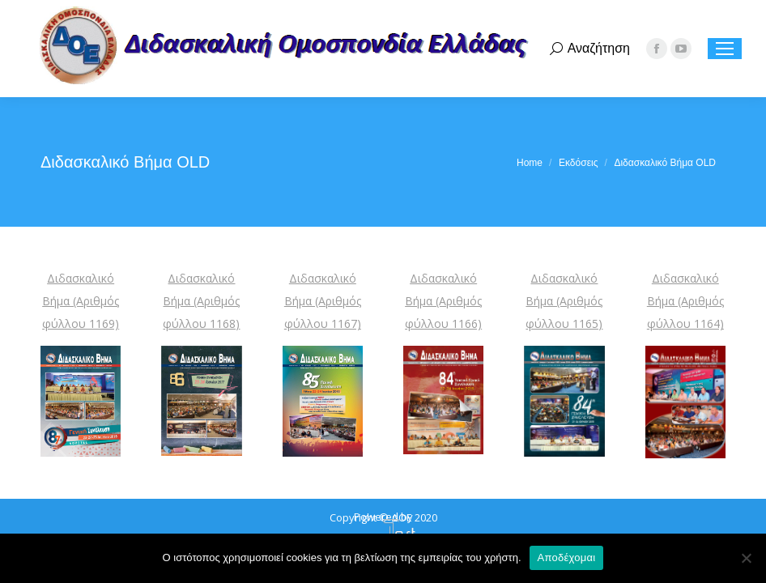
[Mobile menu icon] (725, 48)
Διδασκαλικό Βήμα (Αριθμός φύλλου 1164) (685, 300)
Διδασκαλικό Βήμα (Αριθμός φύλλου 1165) (564, 300)
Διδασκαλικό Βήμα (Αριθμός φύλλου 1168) (201, 300)
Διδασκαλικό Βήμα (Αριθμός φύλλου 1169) (80, 300)
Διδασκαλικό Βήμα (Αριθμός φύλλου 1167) (322, 300)
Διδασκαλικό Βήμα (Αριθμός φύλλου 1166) (443, 300)
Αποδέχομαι (567, 557)
